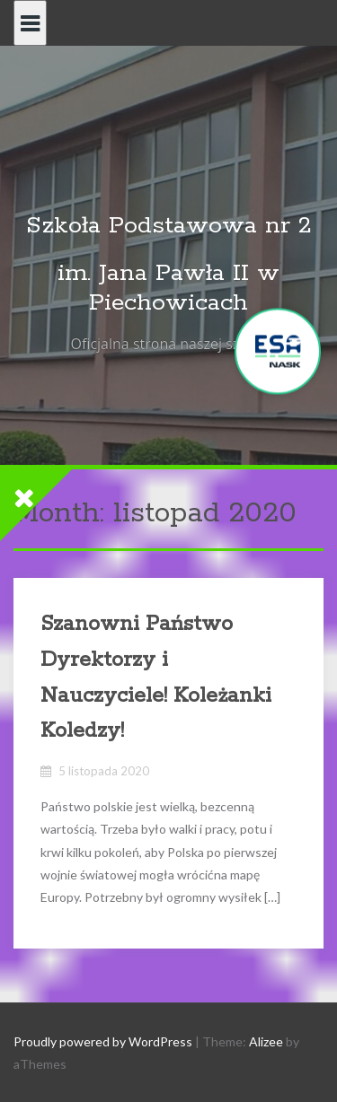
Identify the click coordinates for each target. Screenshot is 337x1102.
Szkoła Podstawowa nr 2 (169, 225)
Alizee (266, 1041)
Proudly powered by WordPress (102, 1041)
